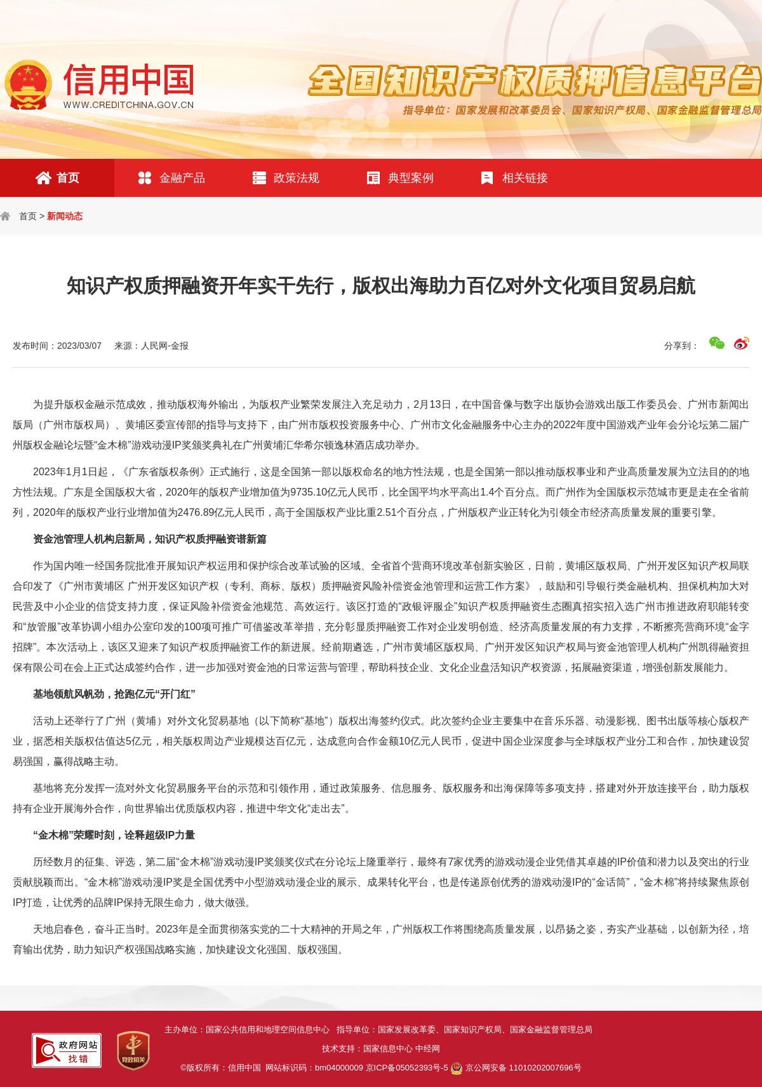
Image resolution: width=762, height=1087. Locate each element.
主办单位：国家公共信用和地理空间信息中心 (250, 1029)
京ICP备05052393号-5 (407, 1067)
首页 (28, 216)
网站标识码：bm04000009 (356, 1067)
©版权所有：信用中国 (222, 1067)
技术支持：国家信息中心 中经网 (381, 1048)
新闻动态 (65, 216)
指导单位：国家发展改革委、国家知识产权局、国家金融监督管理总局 (467, 1029)
